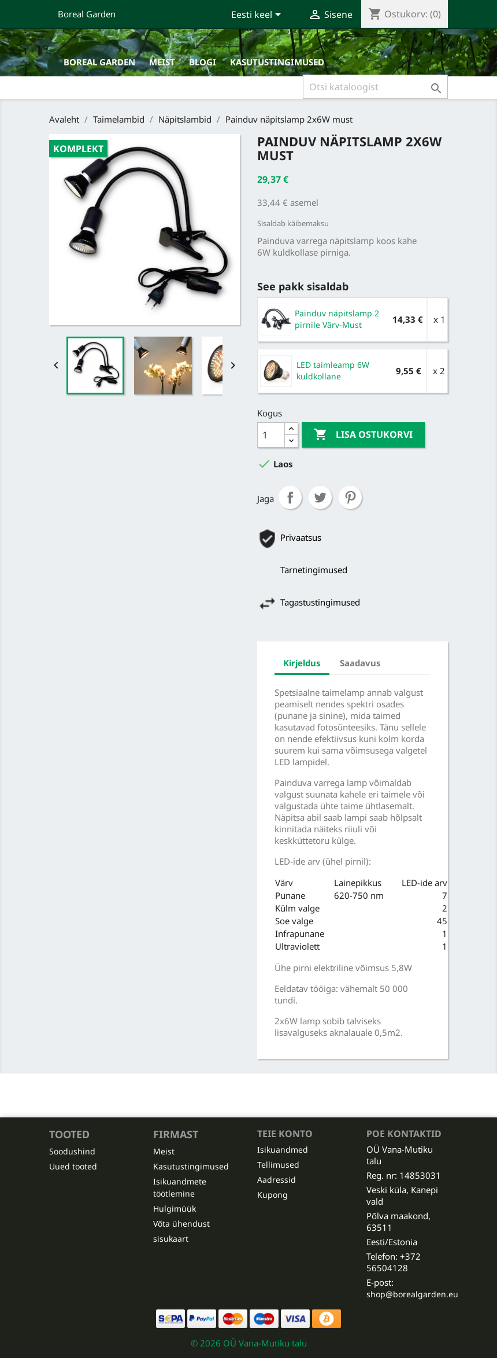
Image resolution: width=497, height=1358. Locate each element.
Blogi (202, 62)
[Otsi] (375, 87)
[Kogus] (271, 435)
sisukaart (170, 1238)
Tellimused (278, 1164)
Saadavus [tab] (360, 663)
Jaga (290, 497)
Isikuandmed (282, 1149)
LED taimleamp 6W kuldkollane (332, 370)
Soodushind (72, 1151)
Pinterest (350, 497)
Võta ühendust (181, 1223)
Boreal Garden (87, 14)
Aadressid (276, 1179)
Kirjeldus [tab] (302, 663)
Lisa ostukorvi (363, 434)
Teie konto (285, 1133)
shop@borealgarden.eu (412, 1294)
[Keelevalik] (258, 16)
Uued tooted (73, 1166)
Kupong (272, 1194)
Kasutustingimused (277, 62)
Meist (162, 62)
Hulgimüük (174, 1208)
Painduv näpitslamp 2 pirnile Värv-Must (337, 319)
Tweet (320, 497)
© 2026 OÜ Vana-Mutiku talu (249, 1343)
